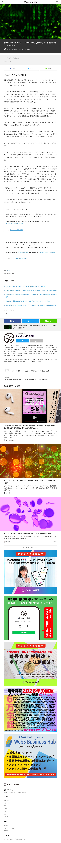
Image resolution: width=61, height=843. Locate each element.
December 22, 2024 (16, 230)
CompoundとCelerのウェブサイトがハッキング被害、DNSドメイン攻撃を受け (31, 290)
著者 (5, 814)
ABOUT (6, 817)
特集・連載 (7, 800)
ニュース (21, 49)
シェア (13, 68)
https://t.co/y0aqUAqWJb (47, 252)
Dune (8, 270)
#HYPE (6, 313)
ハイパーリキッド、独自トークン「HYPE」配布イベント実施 (25, 286)
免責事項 (6, 831)
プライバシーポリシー (10, 828)
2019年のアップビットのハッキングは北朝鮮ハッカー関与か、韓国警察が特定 (31, 305)
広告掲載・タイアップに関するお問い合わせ (15, 839)
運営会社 (6, 825)
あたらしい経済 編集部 (25, 336)
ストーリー (7, 803)
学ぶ (5, 806)
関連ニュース (7, 62)
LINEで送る (49, 68)
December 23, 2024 (21, 258)
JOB (5, 811)
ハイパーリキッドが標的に (11, 58)
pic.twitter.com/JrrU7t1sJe (14, 223)
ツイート (32, 68)
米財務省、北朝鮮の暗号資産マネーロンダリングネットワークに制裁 (28, 301)
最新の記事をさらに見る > (30, 548)
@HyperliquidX (22, 252)
